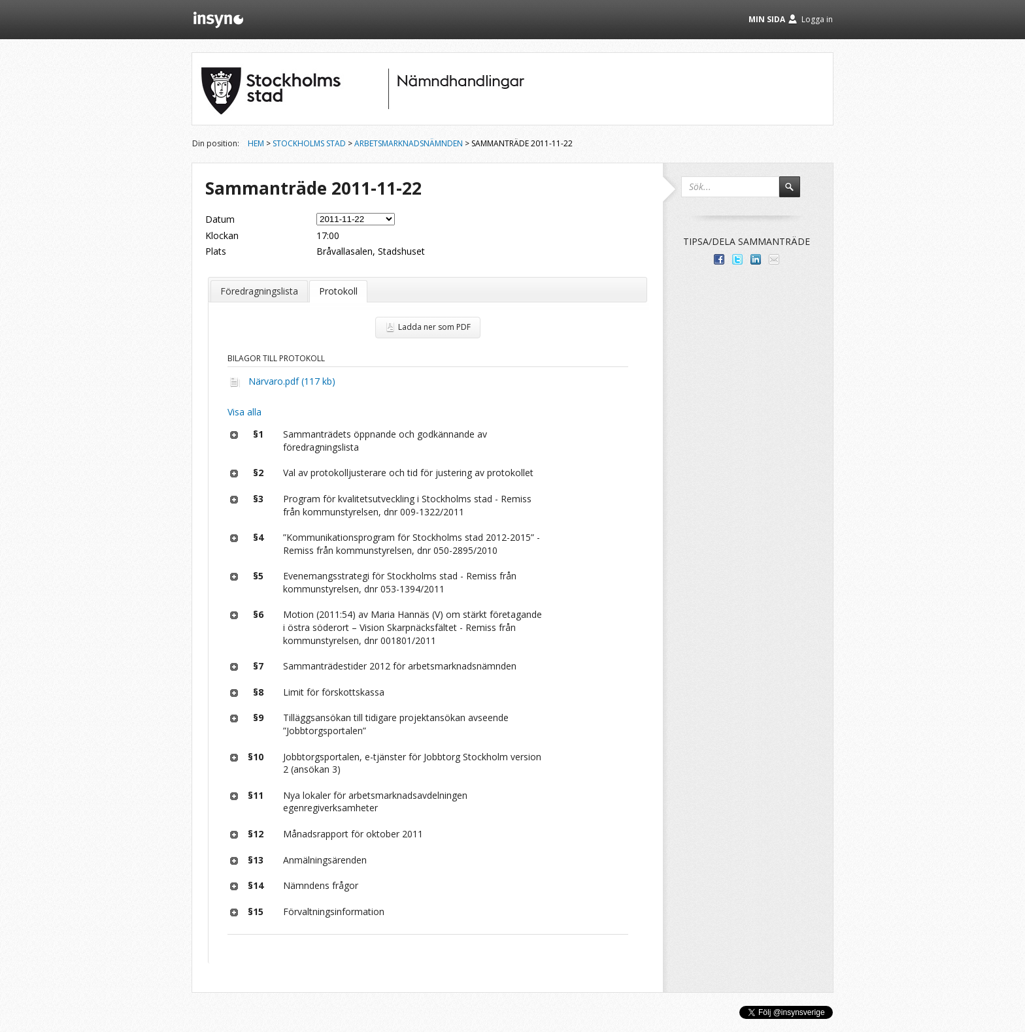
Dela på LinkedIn (755, 259)
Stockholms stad (309, 143)
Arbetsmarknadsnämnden (408, 143)
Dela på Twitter (737, 259)
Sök (795, 192)
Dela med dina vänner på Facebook (719, 259)
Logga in (817, 19)
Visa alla (244, 412)
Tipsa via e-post (774, 259)
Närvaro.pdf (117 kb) (291, 381)
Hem (256, 143)
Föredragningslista (259, 291)
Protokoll (338, 291)
